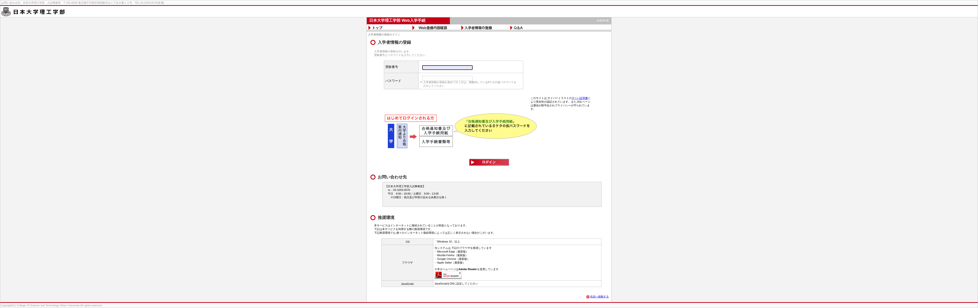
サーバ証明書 (580, 98)
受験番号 (391, 67)
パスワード (393, 81)
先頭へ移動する (598, 296)
